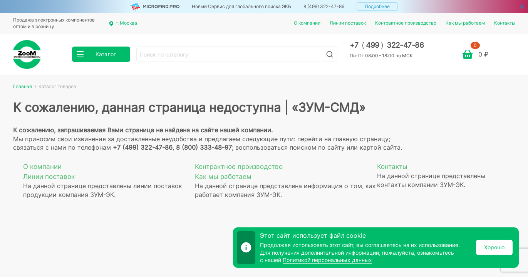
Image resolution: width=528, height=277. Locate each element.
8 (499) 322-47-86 (323, 6)
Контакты (504, 23)
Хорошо (494, 247)
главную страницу (361, 139)
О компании (307, 23)
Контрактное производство (405, 23)
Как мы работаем (465, 23)
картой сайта (380, 147)
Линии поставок (348, 23)
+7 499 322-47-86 (387, 45)
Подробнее (377, 6)
